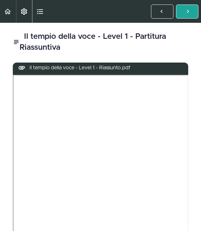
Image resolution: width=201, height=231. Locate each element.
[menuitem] (24, 11)
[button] (8, 11)
